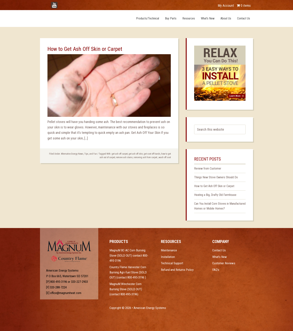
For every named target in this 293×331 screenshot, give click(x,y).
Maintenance (169, 250)
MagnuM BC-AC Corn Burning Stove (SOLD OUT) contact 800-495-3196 (129, 255)
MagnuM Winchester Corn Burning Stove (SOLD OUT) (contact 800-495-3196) (126, 289)
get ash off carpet (120, 154)
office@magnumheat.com (65, 293)
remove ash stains (124, 157)
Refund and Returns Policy (177, 270)
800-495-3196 (58, 282)
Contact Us (219, 250)
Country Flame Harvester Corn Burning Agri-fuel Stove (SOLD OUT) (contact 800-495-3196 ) (128, 272)
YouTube (60, 4)
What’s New (219, 257)
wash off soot (165, 157)
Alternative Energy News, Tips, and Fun (79, 154)
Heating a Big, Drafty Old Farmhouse (215, 195)
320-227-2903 (79, 282)
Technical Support (172, 263)
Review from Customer (207, 168)
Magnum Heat (82, 18)
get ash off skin (136, 154)
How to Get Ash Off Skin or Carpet (84, 49)
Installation (168, 257)
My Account (226, 5)
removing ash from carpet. (146, 157)
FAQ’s (215, 270)
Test (69, 246)
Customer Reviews (223, 263)
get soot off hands (152, 154)
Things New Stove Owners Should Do (216, 177)
